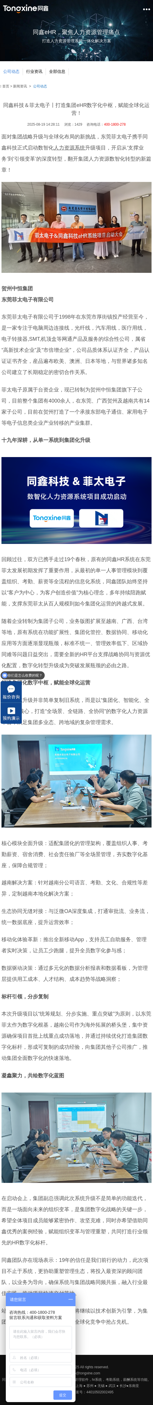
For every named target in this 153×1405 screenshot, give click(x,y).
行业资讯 (34, 71)
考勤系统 (113, 1380)
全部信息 (57, 71)
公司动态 (11, 71)
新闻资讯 (20, 86)
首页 (5, 86)
